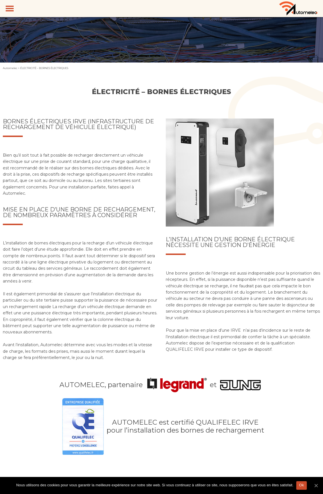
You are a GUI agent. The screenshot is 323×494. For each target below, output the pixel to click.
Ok (301, 485)
